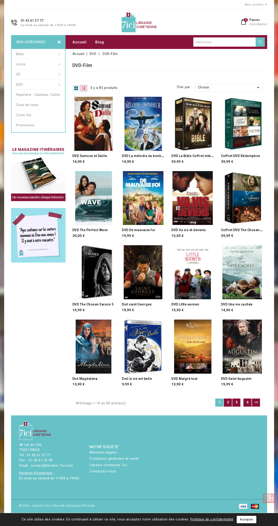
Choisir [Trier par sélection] (229, 87)
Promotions (25, 125)
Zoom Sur (24, 115)
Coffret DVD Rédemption (240, 156)
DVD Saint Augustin (236, 379)
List (83, 88)
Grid (76, 88)
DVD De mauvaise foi (138, 230)
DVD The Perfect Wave (90, 230)
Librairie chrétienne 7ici (108, 465)
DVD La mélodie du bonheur (144, 156)
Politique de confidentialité (211, 519)
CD (38, 74)
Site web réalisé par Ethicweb (74, 505)
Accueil (79, 42)
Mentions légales (103, 452)
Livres (38, 64)
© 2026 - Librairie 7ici (35, 505)
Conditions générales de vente (114, 458)
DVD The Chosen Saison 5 (93, 304)
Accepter (246, 519)
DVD (38, 85)
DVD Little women (185, 304)
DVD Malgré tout (184, 379)
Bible (38, 54)
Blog (99, 42)
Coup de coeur (27, 105)
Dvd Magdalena (85, 379)
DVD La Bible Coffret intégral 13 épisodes (204, 156)
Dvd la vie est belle (137, 379)
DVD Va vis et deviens (188, 230)
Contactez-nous (103, 471)
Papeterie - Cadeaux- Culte (38, 95)
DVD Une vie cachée (237, 304)
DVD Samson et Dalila (89, 156)
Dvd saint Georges (137, 304)
